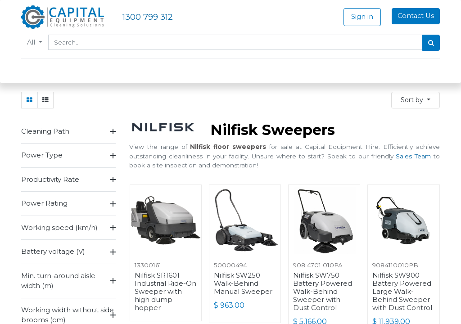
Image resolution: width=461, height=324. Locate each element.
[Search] (431, 43)
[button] (415, 100)
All (32, 42)
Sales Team (413, 156)
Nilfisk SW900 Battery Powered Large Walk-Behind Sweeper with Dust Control (402, 291)
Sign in (362, 17)
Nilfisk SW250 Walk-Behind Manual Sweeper (243, 283)
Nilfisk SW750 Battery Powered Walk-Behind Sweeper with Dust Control (322, 291)
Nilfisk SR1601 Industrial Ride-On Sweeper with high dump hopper (165, 291)
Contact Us (416, 16)
